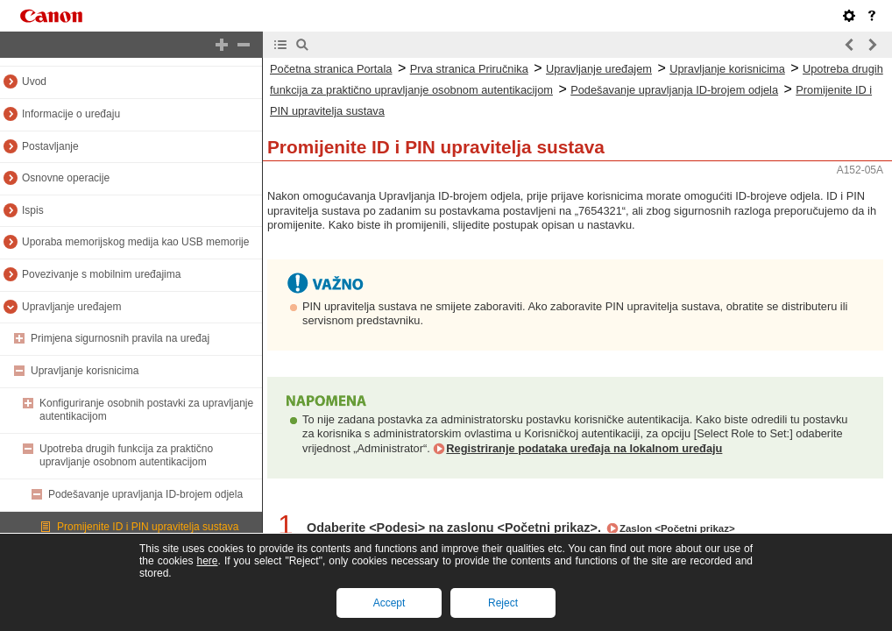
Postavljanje (50, 146)
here (206, 561)
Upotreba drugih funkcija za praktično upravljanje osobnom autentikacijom (126, 456)
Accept (389, 603)
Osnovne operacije (66, 178)
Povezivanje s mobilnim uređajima (101, 274)
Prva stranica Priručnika (469, 68)
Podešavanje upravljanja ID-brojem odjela (145, 494)
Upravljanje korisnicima (84, 371)
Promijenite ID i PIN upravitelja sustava (147, 527)
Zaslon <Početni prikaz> (677, 528)
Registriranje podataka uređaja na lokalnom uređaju (584, 448)
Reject (503, 603)
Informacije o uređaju (71, 114)
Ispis (33, 210)
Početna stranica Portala (331, 68)
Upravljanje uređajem (71, 307)
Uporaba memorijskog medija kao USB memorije (135, 242)
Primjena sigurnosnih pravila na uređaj (120, 338)
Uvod (34, 81)
